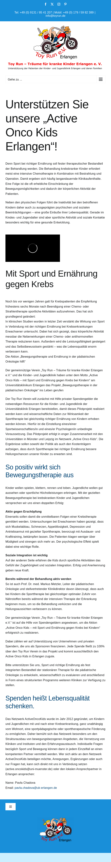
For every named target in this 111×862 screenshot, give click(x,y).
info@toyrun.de (55, 15)
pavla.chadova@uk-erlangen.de (36, 787)
